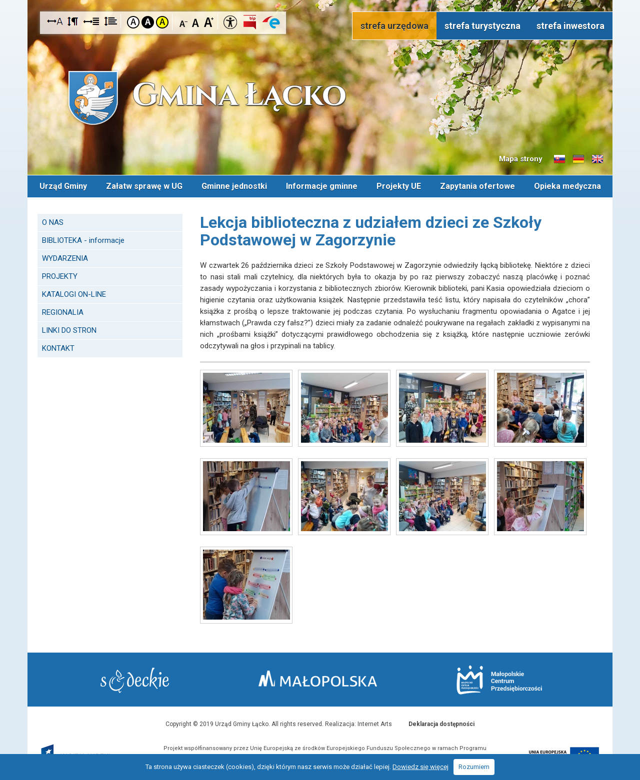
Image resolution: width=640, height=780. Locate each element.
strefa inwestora (570, 25)
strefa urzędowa (394, 25)
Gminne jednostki (234, 186)
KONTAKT (58, 348)
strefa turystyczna (482, 25)
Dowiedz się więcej (420, 767)
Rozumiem (474, 767)
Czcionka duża (209, 21)
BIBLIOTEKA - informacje (83, 240)
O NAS (53, 222)
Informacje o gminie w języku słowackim (560, 159)
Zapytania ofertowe (477, 186)
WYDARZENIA (65, 258)
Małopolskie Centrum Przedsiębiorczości (499, 680)
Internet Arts (375, 724)
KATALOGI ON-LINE (74, 294)
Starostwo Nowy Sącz (134, 680)
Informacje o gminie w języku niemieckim (578, 159)
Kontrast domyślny (133, 22)
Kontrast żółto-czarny (162, 22)
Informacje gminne (322, 186)
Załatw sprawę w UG (144, 186)
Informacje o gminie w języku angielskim (598, 159)
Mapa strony (520, 158)
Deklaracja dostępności (441, 724)
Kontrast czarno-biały (148, 22)
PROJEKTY (60, 276)
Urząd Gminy (63, 186)
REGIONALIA (63, 312)
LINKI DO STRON (69, 330)
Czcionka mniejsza (183, 21)
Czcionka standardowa (196, 21)
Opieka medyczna (567, 186)
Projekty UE (398, 186)
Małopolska (317, 679)
